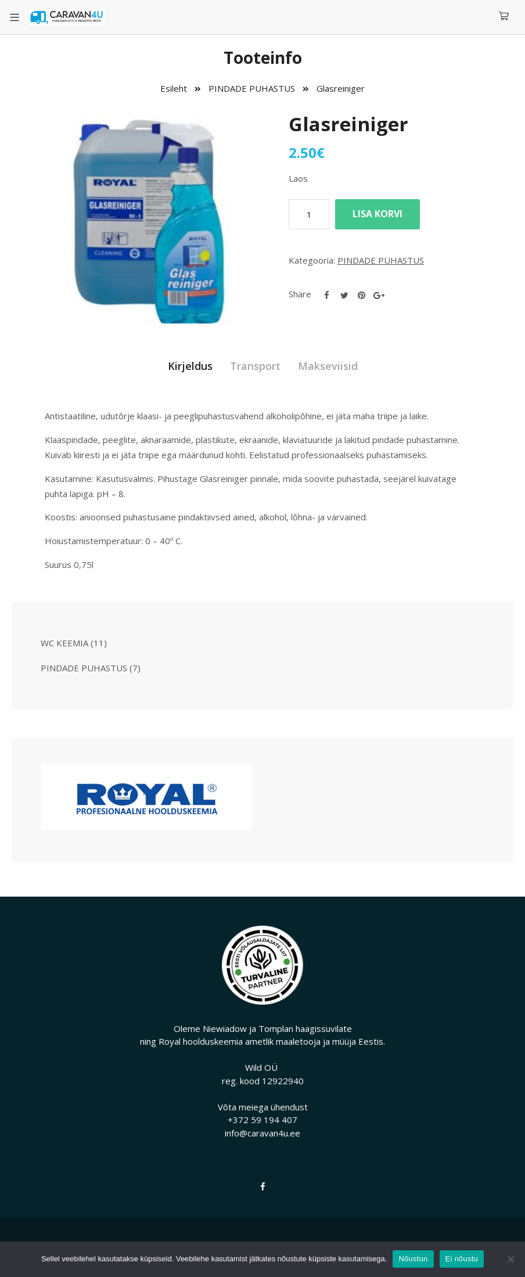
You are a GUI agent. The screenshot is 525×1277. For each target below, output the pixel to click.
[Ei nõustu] (510, 1259)
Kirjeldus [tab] (190, 366)
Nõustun (412, 1258)
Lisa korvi (377, 213)
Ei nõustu (461, 1258)
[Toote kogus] (309, 214)
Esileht (173, 88)
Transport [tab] (255, 366)
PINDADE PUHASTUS (251, 88)
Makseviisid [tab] (328, 366)
